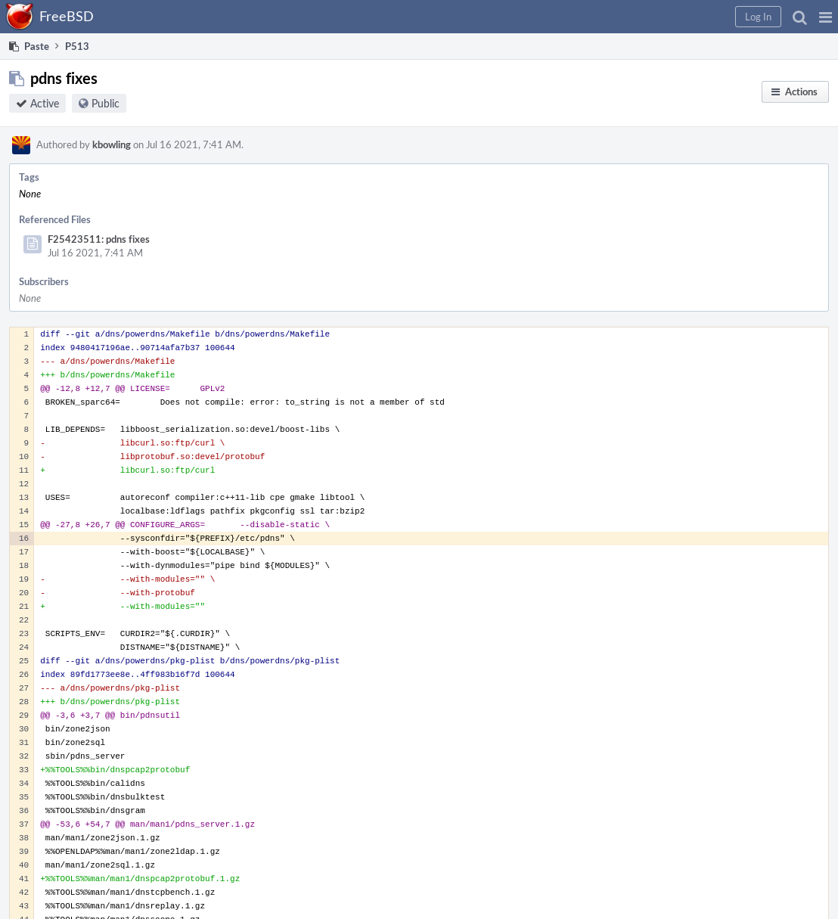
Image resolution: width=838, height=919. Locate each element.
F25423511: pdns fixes (99, 239)
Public (105, 103)
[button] (825, 16)
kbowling (111, 144)
